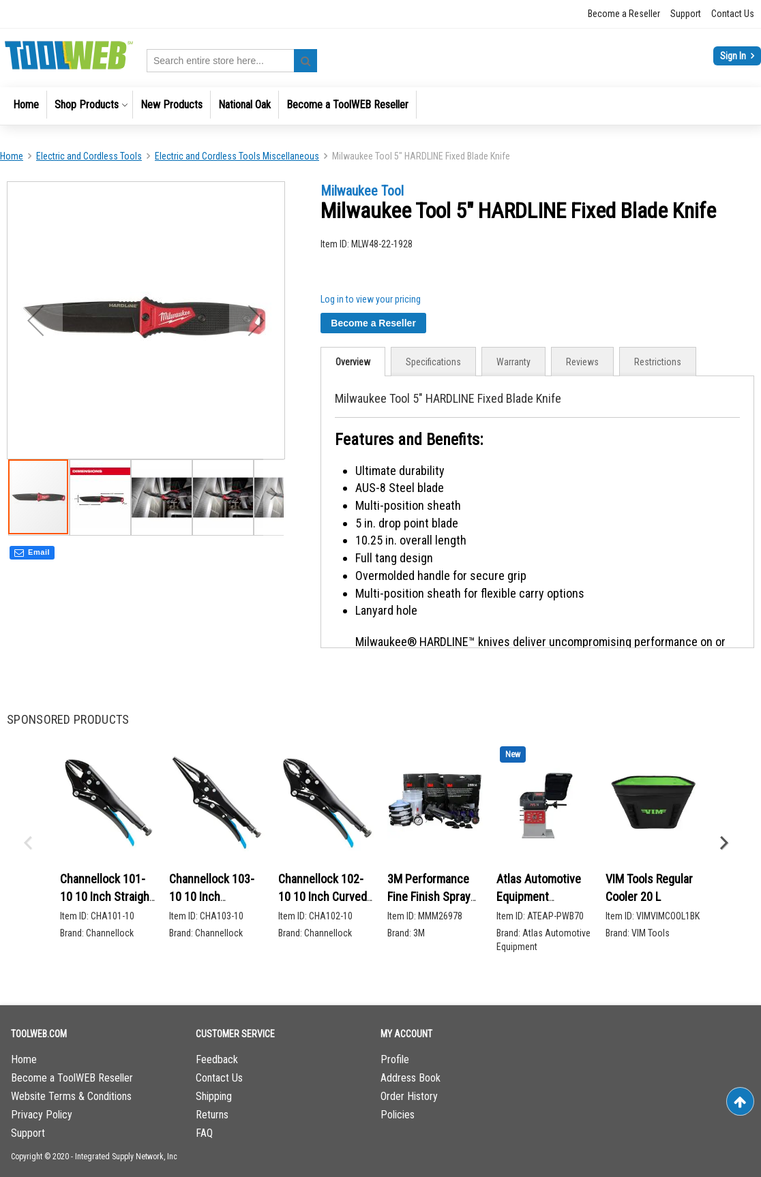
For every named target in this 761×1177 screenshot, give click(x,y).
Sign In (734, 55)
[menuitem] (25, 105)
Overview (352, 361)
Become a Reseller (624, 13)
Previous (27, 843)
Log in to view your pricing (370, 299)
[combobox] (232, 60)
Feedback (217, 1059)
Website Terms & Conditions (71, 1096)
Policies (397, 1114)
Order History (409, 1096)
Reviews (582, 361)
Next (723, 843)
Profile (394, 1059)
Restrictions (657, 361)
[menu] (380, 106)
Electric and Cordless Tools (89, 156)
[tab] (352, 361)
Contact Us (732, 13)
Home (11, 156)
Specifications (433, 361)
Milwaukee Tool (362, 191)
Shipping (214, 1096)
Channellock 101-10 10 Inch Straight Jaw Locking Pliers (106, 896)
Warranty (513, 361)
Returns (212, 1114)
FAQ (204, 1133)
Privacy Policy (41, 1114)
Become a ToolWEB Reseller (72, 1077)
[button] (100, 494)
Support (685, 13)
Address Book (410, 1077)
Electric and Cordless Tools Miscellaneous (237, 156)
